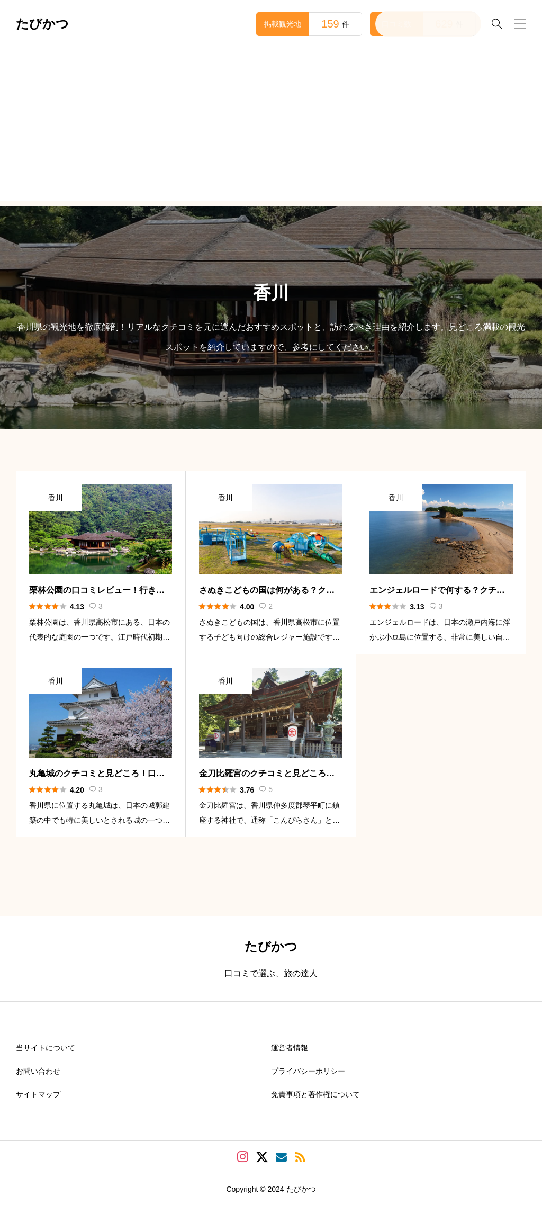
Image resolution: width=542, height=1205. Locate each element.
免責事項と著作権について (315, 1094)
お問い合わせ (38, 1071)
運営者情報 (289, 1048)
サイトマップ (38, 1094)
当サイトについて (45, 1048)
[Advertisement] (271, 127)
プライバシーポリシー (308, 1071)
